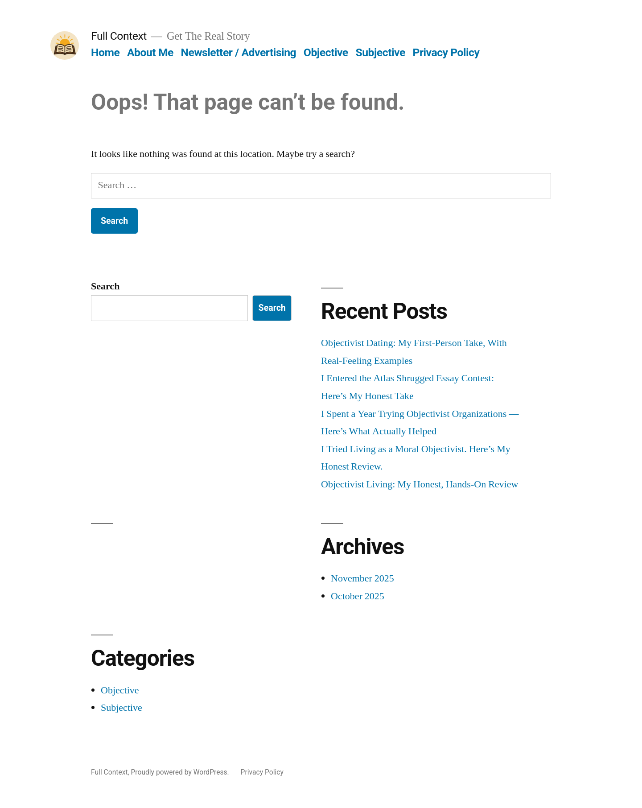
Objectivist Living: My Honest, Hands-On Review (419, 484)
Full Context (119, 35)
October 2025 (357, 596)
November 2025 (362, 578)
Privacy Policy (446, 52)
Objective (326, 52)
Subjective (380, 52)
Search (105, 286)
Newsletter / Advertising (238, 52)
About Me (150, 52)
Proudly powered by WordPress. (180, 772)
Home (105, 52)
